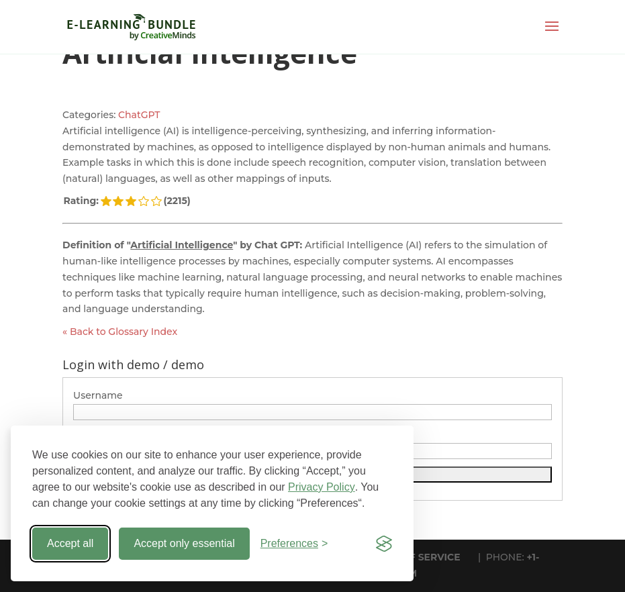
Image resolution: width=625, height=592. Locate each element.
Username (98, 395)
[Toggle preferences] (294, 544)
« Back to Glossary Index (119, 332)
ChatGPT (139, 115)
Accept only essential (184, 543)
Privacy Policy (321, 487)
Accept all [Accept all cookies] (70, 543)
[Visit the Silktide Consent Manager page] (384, 544)
